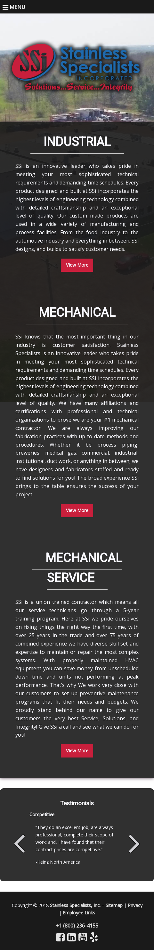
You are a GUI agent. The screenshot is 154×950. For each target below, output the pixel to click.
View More (77, 265)
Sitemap (114, 905)
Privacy (135, 905)
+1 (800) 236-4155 (77, 925)
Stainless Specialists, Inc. (75, 905)
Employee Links (79, 913)
